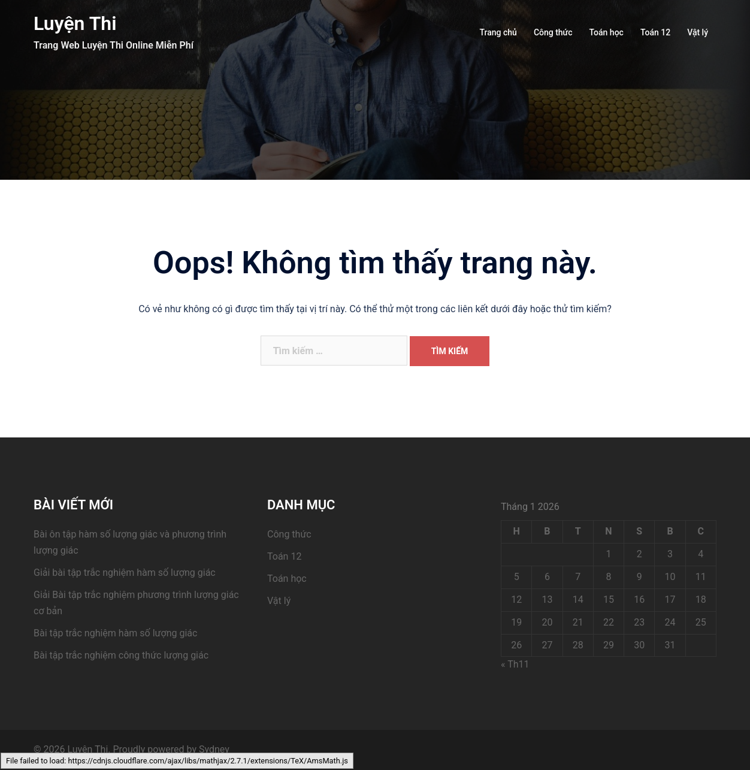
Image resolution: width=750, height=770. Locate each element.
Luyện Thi (75, 23)
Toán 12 (655, 32)
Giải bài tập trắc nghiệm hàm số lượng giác (125, 572)
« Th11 (515, 664)
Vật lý (697, 32)
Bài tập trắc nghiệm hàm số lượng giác (115, 633)
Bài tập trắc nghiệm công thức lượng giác (121, 655)
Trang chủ (498, 32)
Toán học (606, 32)
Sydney (214, 749)
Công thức (553, 32)
